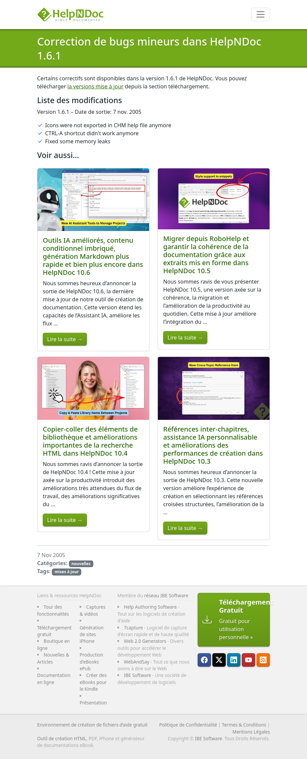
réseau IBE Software (166, 595)
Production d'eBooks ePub (91, 662)
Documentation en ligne (53, 678)
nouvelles (80, 563)
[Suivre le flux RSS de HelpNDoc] (263, 660)
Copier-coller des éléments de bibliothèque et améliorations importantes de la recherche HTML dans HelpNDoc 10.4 (90, 441)
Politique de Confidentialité (188, 725)
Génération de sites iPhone (92, 634)
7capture (133, 627)
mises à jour (67, 572)
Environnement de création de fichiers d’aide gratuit (92, 725)
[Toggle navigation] (260, 14)
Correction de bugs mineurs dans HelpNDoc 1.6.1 (149, 48)
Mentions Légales (251, 732)
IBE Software (137, 675)
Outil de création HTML (61, 738)
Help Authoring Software (150, 607)
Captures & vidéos (92, 610)
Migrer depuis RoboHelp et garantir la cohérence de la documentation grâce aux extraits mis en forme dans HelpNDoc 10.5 (206, 254)
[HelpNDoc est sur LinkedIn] (233, 660)
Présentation (93, 702)
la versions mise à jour (96, 86)
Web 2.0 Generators (145, 641)
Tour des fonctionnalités (53, 610)
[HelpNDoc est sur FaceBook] (204, 660)
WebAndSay (136, 662)
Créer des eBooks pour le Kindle (93, 682)
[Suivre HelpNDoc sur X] (219, 660)
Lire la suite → (65, 339)
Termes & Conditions (244, 725)
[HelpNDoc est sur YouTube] (248, 660)
